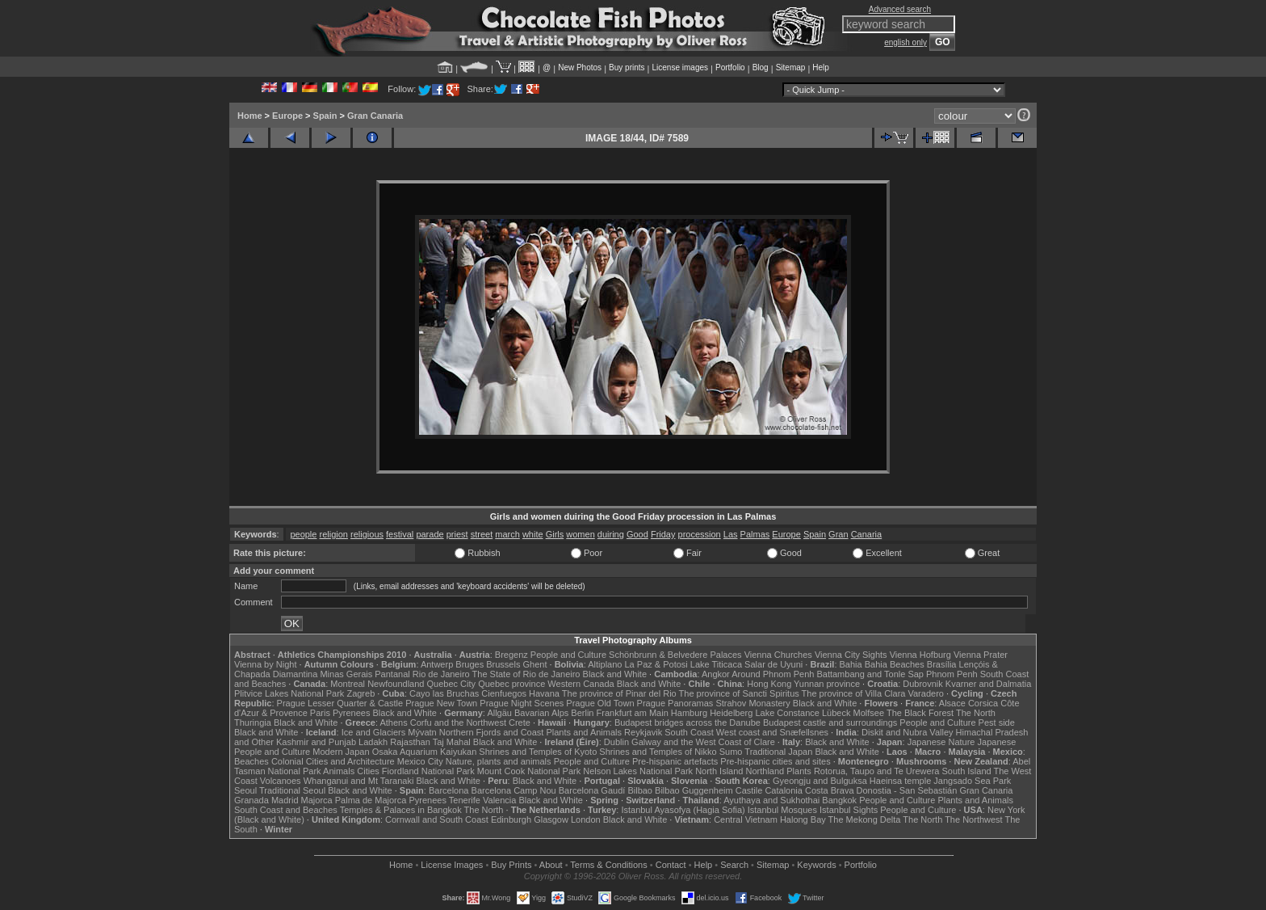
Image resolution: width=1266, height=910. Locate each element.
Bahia (851, 664)
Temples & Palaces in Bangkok (401, 810)
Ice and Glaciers (373, 732)
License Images (452, 865)
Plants (798, 771)
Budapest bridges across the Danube (687, 722)
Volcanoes (280, 781)
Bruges (469, 664)
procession (699, 534)
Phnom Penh (952, 674)
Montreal (347, 684)
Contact (671, 865)
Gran (838, 534)
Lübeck (836, 713)
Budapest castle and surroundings (830, 722)
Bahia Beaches (894, 664)
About (551, 865)
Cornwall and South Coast (436, 819)
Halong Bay (803, 819)
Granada (251, 800)
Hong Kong (769, 684)
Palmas (755, 534)
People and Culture (568, 654)
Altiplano (605, 664)
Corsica (983, 703)
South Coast (689, 732)
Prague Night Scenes (522, 703)
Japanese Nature (941, 742)
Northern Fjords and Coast (491, 732)
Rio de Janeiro (441, 674)
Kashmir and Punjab (316, 742)
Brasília (942, 664)
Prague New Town (441, 703)
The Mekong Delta (864, 819)
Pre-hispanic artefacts (675, 761)
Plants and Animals (584, 732)
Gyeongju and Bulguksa (820, 781)
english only (905, 42)
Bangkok (839, 800)
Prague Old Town (600, 703)
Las (730, 534)
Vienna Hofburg (920, 654)
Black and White (615, 674)
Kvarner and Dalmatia (988, 684)
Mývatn (422, 732)
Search (734, 865)
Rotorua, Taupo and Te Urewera (877, 771)
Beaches (251, 761)
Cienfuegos (503, 693)
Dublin (616, 742)
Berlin (582, 713)
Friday (663, 534)
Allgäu (499, 713)
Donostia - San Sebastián (907, 790)
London (586, 819)
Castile (749, 790)
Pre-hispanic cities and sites (775, 761)
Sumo (731, 751)
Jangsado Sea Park (972, 781)
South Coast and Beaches (285, 810)
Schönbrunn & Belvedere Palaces (675, 654)
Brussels (503, 664)
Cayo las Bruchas (444, 693)
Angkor (716, 674)
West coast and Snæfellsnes (772, 732)
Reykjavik (643, 732)
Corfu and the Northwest (458, 722)
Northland (765, 771)
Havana (544, 693)
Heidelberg (731, 713)
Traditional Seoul (292, 790)
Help (820, 67)
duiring (610, 534)
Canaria (866, 534)
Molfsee (869, 713)
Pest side (997, 722)
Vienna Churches (778, 654)
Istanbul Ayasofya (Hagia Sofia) (682, 810)
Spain (325, 115)
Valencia (499, 800)
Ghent (535, 664)
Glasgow (551, 819)
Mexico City (420, 761)
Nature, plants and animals (498, 761)
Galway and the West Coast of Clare (703, 742)
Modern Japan (340, 751)
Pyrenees (351, 713)
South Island (966, 771)
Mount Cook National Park (529, 771)
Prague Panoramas (675, 703)
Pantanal (392, 674)
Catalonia (783, 790)
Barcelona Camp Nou (514, 790)
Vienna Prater (981, 654)
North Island (719, 771)
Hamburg (689, 713)
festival (399, 534)
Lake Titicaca (716, 664)
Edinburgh (511, 819)
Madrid (285, 800)
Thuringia (252, 722)
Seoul (245, 790)
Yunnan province (827, 684)
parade (429, 534)
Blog (760, 67)
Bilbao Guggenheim (694, 790)
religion (334, 534)
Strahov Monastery (752, 703)
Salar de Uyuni (773, 664)
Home (249, 115)
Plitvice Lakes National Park (289, 693)
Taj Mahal (452, 742)
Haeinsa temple (900, 781)
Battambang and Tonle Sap (870, 674)
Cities (368, 771)
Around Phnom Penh (773, 674)
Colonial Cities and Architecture (333, 761)
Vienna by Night (265, 664)
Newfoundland (395, 684)
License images (680, 67)
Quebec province (511, 684)
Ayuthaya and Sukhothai (771, 800)
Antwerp (437, 664)
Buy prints (626, 67)
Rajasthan (410, 742)
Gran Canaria (375, 115)
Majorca (317, 800)
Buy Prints (511, 865)
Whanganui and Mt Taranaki (359, 781)
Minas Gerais (346, 674)
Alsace (952, 703)
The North (976, 713)
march (507, 534)
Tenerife (464, 800)
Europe (287, 115)
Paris (320, 713)
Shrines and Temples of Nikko (657, 751)
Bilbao (639, 790)
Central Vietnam (746, 819)
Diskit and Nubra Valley (907, 732)
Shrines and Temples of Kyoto (538, 751)
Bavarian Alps (541, 713)
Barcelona (449, 790)
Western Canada (580, 684)
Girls (555, 534)
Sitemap (791, 67)
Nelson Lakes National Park (638, 771)
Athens (393, 722)
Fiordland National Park (428, 771)
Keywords (816, 865)
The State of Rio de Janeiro (526, 674)
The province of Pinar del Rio (619, 693)
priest (457, 534)
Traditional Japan (778, 751)
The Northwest (974, 819)
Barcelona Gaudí (592, 790)
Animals (338, 771)
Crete (519, 722)
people (303, 534)
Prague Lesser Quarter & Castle (340, 703)
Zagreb (360, 693)
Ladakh (373, 742)
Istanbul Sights (849, 810)
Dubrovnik (923, 684)
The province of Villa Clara (854, 693)
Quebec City (451, 684)
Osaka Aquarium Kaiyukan (424, 751)
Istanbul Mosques (782, 810)
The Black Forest (920, 713)
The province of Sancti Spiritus (739, 693)
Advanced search (900, 9)
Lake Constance (787, 713)
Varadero (925, 693)
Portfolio (730, 67)
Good (637, 534)
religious (367, 534)
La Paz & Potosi (656, 664)
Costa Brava (829, 790)
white (532, 534)
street (482, 534)
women (580, 534)
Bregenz (511, 654)
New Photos (580, 67)
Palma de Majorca (371, 800)
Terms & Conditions (608, 865)
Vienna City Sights (851, 654)
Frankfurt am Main (633, 713)
